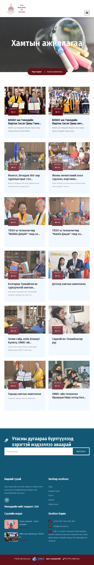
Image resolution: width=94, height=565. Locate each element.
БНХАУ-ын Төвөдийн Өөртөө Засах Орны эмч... (67, 121)
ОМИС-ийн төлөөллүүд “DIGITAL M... (31, 535)
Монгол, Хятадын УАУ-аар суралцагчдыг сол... (24, 178)
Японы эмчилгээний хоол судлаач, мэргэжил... (67, 178)
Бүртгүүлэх (80, 451)
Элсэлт (50, 495)
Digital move (53, 504)
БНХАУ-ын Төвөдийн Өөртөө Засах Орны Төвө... (24, 121)
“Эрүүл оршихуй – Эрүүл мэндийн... (28, 523)
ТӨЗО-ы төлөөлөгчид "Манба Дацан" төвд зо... (67, 233)
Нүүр (50, 487)
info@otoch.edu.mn (60, 526)
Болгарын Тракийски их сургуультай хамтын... (22, 286)
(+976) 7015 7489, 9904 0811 (64, 521)
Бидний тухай (53, 491)
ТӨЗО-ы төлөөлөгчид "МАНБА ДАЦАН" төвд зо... (24, 233)
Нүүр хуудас (37, 72)
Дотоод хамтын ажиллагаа (69, 285)
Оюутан (51, 500)
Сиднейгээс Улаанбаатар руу (67, 341)
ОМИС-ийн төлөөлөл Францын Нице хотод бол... (69, 396)
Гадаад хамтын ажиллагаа (24, 395)
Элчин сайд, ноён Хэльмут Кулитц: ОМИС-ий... (24, 341)
